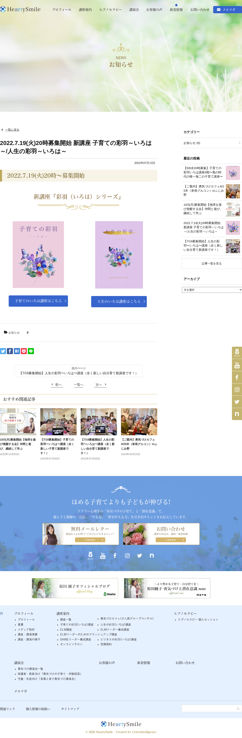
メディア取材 (26, 629)
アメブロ (237, 353)
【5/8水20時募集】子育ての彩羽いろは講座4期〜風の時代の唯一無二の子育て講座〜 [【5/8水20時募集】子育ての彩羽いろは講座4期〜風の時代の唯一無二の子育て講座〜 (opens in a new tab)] (203, 172)
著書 (20, 624)
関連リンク (7, 708)
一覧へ (78, 384)
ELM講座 (66, 629)
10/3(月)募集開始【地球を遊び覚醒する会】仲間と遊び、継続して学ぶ (18, 444)
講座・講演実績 (28, 634)
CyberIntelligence (144, 732)
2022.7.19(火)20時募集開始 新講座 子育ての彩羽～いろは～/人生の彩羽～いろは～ (204, 227)
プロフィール (61, 9)
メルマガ (228, 9)
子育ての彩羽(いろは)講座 (77, 624)
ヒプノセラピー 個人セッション (198, 619)
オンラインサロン (71, 644)
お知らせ (14, 332)
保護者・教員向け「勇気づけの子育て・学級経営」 (50, 673)
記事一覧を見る (212, 263)
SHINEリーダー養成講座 (75, 639)
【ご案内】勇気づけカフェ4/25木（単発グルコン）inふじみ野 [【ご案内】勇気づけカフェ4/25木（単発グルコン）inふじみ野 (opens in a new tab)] (139, 444)
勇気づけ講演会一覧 (30, 668)
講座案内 (85, 9)
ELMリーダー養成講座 (114, 629)
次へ (99, 384)
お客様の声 (154, 9)
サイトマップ (70, 708)
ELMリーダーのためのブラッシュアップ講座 (88, 634)
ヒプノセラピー (110, 9)
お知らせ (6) (192, 143)
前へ (58, 384)
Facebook (237, 377)
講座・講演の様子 (29, 639)
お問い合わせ (200, 9)
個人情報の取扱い (38, 708)
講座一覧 (65, 619)
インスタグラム (237, 389)
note (237, 414)
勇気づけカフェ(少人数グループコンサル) (127, 618)
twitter (237, 402)
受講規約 (106, 644)
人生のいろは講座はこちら (119, 301)
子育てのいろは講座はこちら (38, 301)
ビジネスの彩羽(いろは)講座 (118, 639)
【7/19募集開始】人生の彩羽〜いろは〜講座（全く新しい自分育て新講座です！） (78, 373)
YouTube (237, 365)
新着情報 (176, 9)
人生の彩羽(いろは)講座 (115, 624)
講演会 (134, 9)
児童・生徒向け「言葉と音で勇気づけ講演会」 (47, 678)
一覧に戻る (12, 129)
